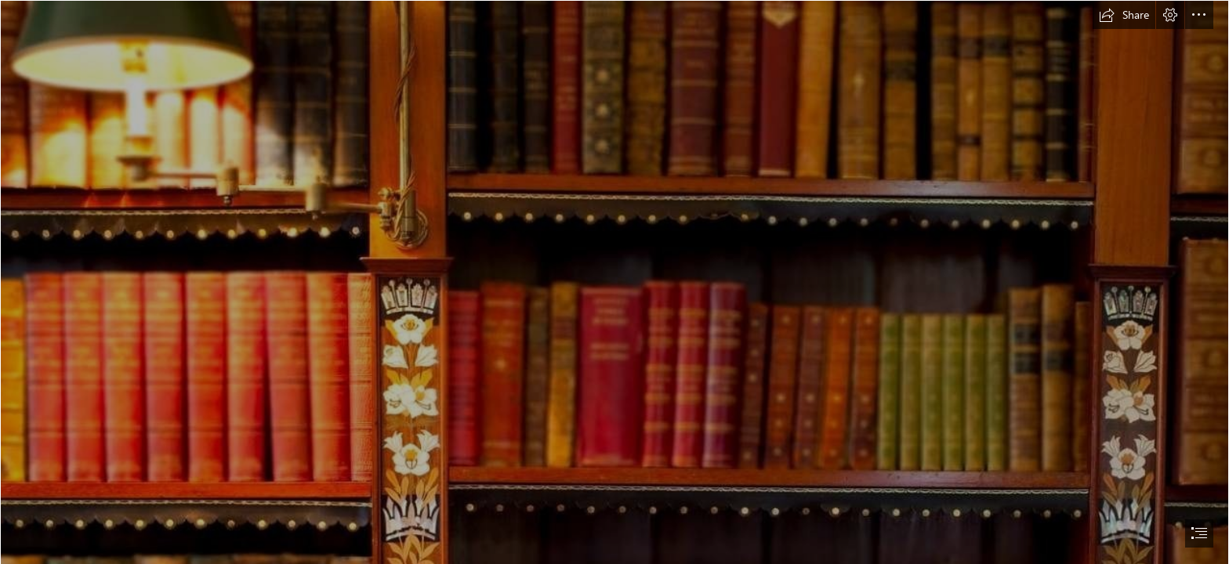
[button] (1124, 15)
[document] (614, 282)
